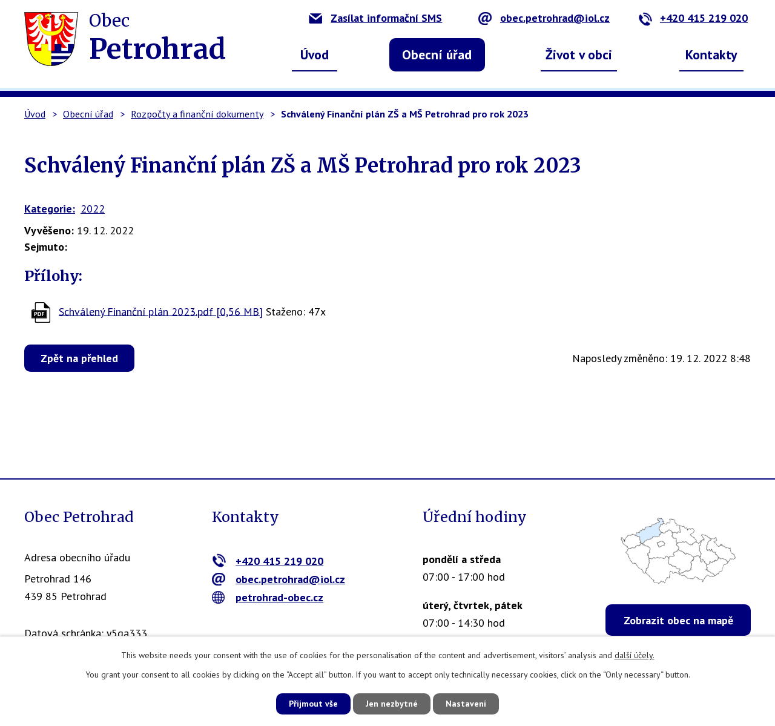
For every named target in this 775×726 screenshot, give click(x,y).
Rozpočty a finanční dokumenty (197, 114)
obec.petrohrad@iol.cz (544, 18)
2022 (93, 209)
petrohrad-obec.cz (268, 597)
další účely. (635, 655)
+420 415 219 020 (693, 18)
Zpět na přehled (79, 358)
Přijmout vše (313, 703)
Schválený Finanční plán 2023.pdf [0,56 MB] (161, 311)
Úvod (314, 54)
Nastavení (466, 703)
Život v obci (579, 54)
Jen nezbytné (392, 703)
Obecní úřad (437, 54)
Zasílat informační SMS (375, 18)
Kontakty (711, 54)
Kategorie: (49, 209)
